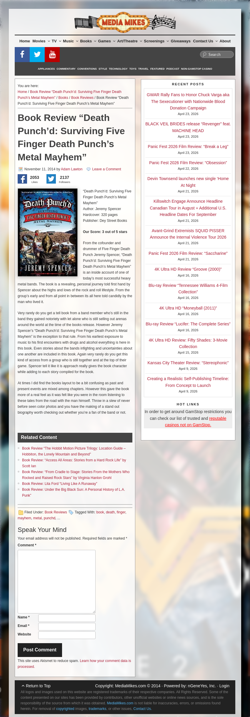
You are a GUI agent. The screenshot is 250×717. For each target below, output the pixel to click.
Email (23, 626)
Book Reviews (82, 98)
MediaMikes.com (130, 685)
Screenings (156, 41)
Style (103, 68)
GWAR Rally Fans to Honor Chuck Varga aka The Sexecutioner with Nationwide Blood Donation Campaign (188, 101)
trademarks (97, 709)
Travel (143, 68)
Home (24, 41)
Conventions (87, 68)
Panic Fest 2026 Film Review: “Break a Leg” (188, 146)
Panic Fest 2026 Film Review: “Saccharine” (188, 253)
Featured (157, 68)
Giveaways (181, 41)
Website (24, 634)
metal (37, 518)
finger (121, 512)
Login (224, 685)
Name (24, 617)
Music (70, 41)
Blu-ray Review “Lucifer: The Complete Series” (188, 324)
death (110, 512)
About (225, 41)
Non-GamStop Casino (196, 68)
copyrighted (65, 709)
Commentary (66, 68)
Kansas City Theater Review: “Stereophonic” (188, 362)
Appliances (46, 68)
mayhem (24, 518)
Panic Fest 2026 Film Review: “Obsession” (188, 162)
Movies (41, 41)
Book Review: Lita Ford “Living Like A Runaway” (59, 484)
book (100, 512)
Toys (132, 68)
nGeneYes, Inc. (202, 685)
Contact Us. (143, 709)
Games (106, 41)
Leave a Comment (106, 169)
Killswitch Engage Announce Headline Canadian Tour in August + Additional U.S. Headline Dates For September (188, 208)
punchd (49, 518)
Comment (27, 545)
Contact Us (205, 41)
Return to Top (38, 685)
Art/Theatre (129, 41)
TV (56, 41)
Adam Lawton (71, 169)
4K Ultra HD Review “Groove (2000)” (188, 269)
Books (88, 41)
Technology (118, 68)
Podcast (172, 68)
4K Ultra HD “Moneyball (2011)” (188, 308)
